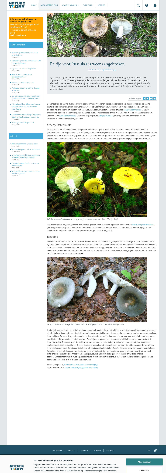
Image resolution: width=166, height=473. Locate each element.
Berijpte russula (106, 115)
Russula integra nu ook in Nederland (26, 149)
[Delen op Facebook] (144, 98)
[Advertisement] (102, 393)
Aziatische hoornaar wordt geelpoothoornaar (22, 75)
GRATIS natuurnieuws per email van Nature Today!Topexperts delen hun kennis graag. (24, 30)
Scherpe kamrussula (133, 110)
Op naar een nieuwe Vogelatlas (24, 69)
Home (34, 5)
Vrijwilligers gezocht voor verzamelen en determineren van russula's (26, 156)
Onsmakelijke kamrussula (143, 224)
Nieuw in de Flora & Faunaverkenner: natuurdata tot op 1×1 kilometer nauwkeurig (26, 106)
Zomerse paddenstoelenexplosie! (24, 144)
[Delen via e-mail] (154, 98)
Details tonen (140, 468)
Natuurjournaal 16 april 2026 (23, 122)
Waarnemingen (70, 5)
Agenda (101, 5)
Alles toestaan (144, 447)
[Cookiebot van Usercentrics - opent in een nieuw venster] (16, 468)
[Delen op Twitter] (147, 98)
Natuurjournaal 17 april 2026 (23, 82)
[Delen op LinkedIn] (151, 98)
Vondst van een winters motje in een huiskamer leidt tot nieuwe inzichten (26, 97)
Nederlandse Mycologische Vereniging (102, 70)
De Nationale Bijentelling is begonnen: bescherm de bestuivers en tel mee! (26, 115)
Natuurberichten (49, 5)
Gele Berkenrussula (68, 115)
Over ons (88, 5)
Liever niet (144, 456)
